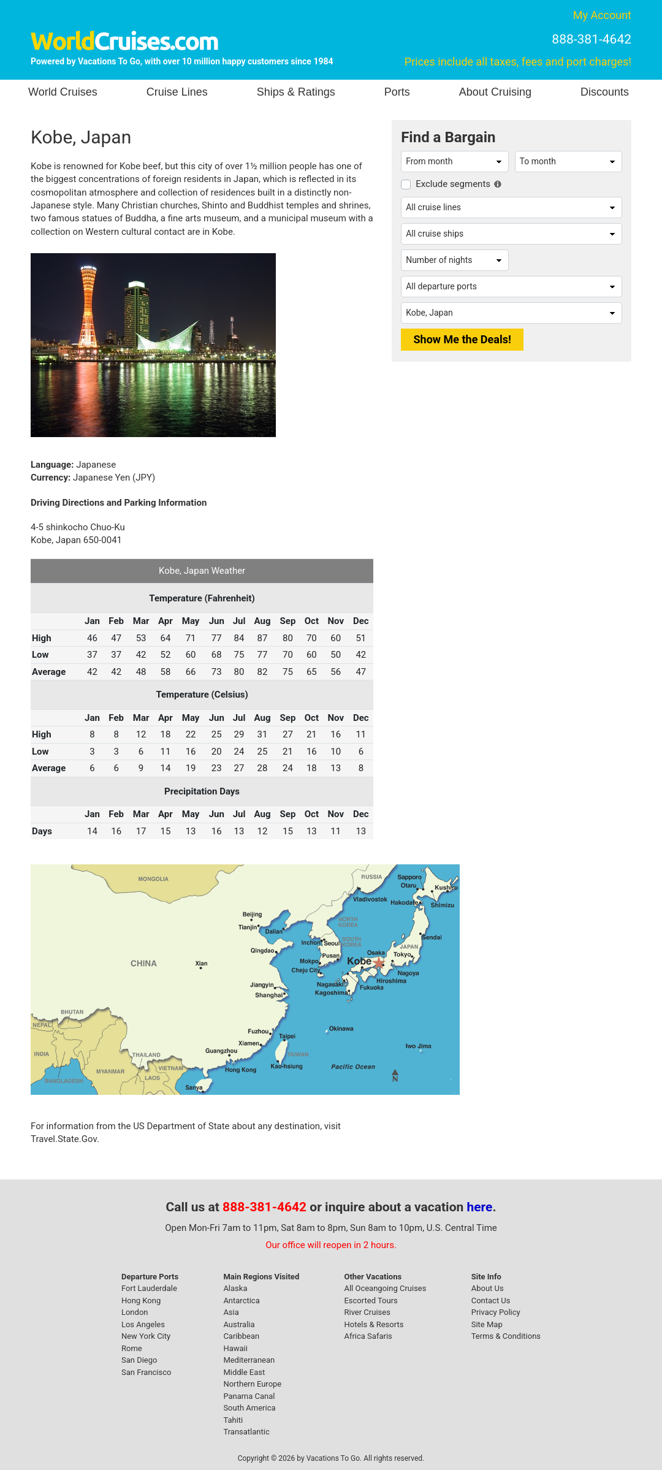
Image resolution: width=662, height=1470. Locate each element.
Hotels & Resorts (373, 1324)
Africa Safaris (368, 1336)
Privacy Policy (495, 1312)
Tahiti (233, 1420)
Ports (397, 92)
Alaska (235, 1288)
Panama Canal (249, 1396)
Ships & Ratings (296, 92)
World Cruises (62, 92)
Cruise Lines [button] (177, 92)
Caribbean (241, 1336)
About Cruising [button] (495, 92)
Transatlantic (246, 1431)
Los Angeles (143, 1324)
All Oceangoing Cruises (385, 1288)
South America (249, 1407)
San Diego (139, 1360)
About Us (487, 1288)
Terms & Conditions (506, 1336)
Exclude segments (453, 183)
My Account (602, 15)
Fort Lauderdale (149, 1288)
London (134, 1312)
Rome (131, 1348)
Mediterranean (249, 1360)
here (480, 1207)
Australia (238, 1324)
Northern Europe (252, 1383)
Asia (230, 1312)
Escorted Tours (370, 1300)
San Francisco (146, 1372)
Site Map (487, 1324)
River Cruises (367, 1312)
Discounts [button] (604, 92)
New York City (145, 1336)
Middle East (244, 1372)
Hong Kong (141, 1300)
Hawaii (235, 1348)
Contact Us (491, 1300)
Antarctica (241, 1300)
